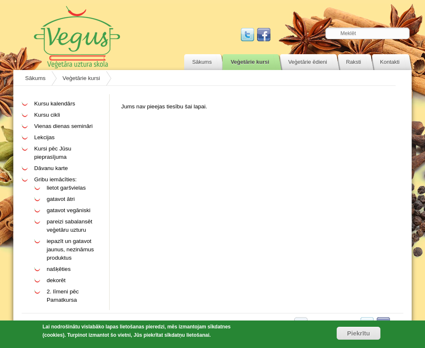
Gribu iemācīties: (55, 179)
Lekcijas (44, 137)
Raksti (353, 62)
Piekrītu (358, 333)
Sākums (202, 62)
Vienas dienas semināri (63, 126)
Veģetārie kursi (250, 62)
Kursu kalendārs (54, 103)
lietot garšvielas (66, 188)
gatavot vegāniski (68, 210)
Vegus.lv (77, 37)
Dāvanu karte (51, 168)
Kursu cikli (47, 115)
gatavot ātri (61, 199)
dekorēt (56, 280)
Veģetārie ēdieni (307, 62)
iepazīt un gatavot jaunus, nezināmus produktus (70, 249)
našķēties (58, 269)
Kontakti (390, 62)
